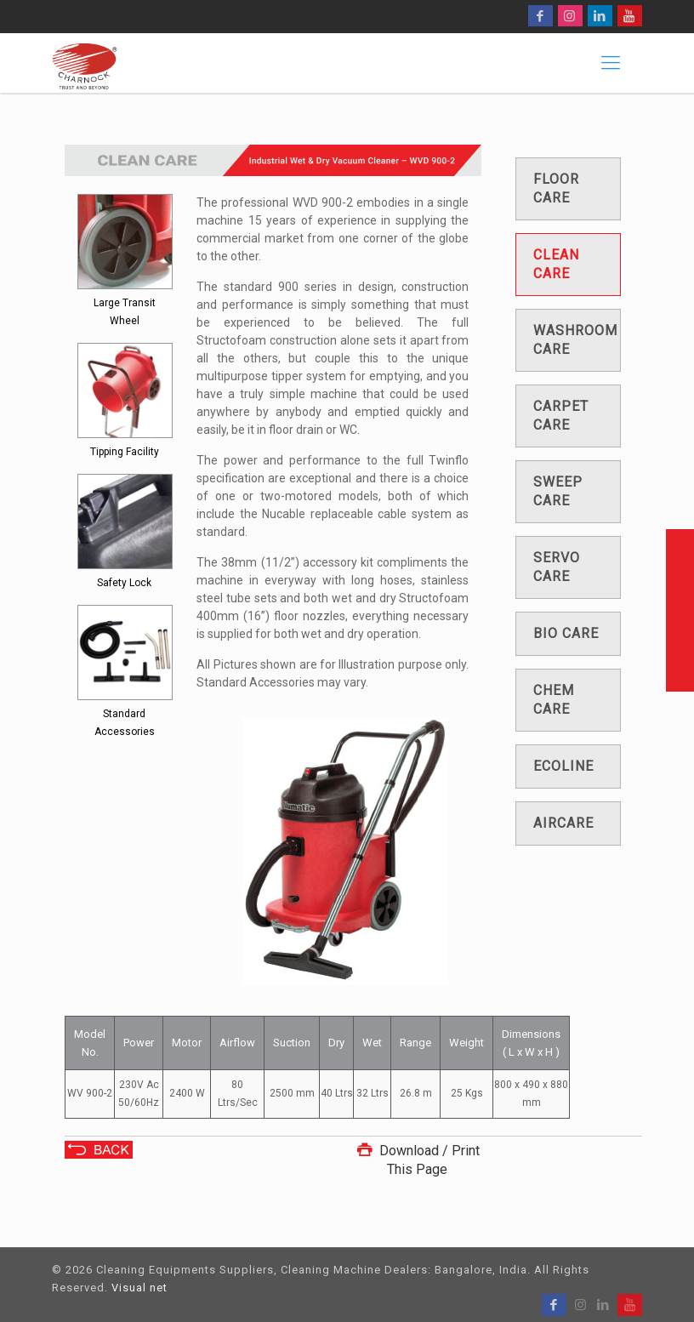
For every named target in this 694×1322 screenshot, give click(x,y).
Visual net (139, 1287)
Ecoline (563, 766)
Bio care (566, 633)
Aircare (563, 823)
